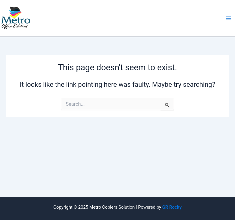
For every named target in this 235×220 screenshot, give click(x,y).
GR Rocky (171, 207)
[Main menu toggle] (228, 18)
